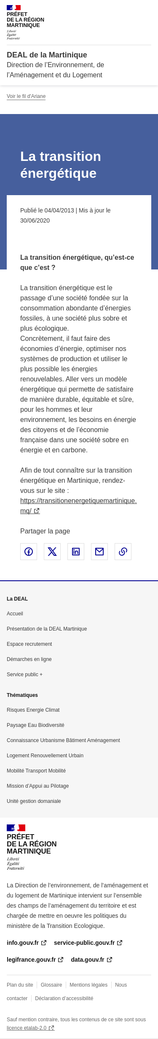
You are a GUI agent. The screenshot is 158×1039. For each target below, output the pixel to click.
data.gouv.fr (87, 959)
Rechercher (129, 10)
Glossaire (51, 985)
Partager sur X (52, 551)
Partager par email (99, 551)
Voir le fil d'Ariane (26, 96)
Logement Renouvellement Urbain (45, 756)
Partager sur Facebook (28, 551)
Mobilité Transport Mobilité (36, 771)
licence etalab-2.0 (26, 1028)
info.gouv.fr (23, 942)
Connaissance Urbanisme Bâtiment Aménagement (63, 740)
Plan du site (20, 985)
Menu (146, 10)
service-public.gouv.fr (84, 942)
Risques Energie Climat (33, 710)
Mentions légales (88, 985)
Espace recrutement (29, 644)
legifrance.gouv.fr (31, 959)
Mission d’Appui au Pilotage (38, 786)
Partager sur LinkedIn (75, 551)
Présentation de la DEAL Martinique (47, 629)
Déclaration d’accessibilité (64, 998)
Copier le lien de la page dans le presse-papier (123, 551)
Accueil (15, 614)
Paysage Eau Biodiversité (35, 725)
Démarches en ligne (29, 659)
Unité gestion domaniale (34, 801)
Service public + (25, 674)
